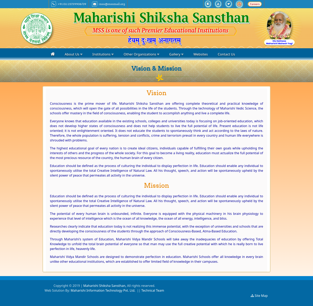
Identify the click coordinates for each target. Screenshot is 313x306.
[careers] (255, 3)
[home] (53, 53)
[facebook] (208, 3)
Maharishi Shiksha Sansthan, (104, 285)
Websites (200, 54)
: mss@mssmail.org (108, 4)
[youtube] (218, 3)
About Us (73, 54)
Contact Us (226, 54)
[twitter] (228, 3)
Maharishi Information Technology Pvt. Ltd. (103, 290)
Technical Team (152, 290)
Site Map (263, 295)
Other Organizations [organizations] (141, 54)
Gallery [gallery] (176, 54)
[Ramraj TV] (239, 3)
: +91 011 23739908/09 (68, 4)
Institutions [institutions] (103, 54)
